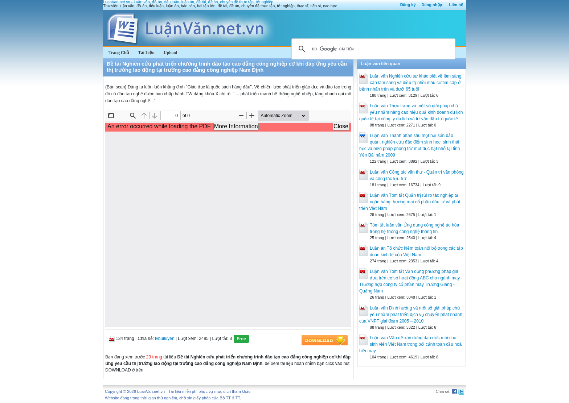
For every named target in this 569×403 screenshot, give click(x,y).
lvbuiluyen (164, 338)
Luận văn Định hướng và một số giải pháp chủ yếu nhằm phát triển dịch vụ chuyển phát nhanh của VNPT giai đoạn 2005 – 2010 (410, 315)
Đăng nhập (432, 5)
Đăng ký (408, 5)
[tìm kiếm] (372, 49)
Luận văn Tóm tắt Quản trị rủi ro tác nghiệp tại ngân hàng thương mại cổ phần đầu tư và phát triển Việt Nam (409, 202)
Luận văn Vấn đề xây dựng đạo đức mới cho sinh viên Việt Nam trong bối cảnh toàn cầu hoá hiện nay (410, 344)
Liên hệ (456, 5)
